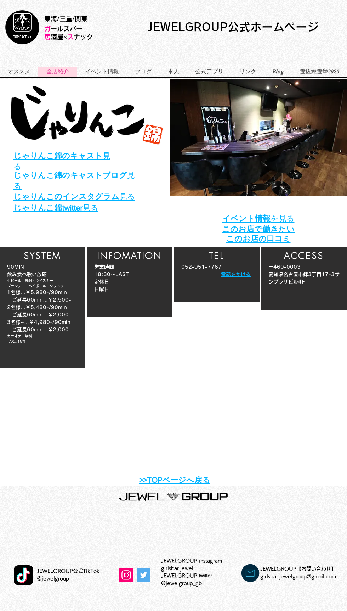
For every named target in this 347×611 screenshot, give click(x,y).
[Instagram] (126, 575)
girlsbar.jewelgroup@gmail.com (298, 576)
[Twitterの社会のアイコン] (143, 575)
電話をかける (236, 274)
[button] (258, 137)
